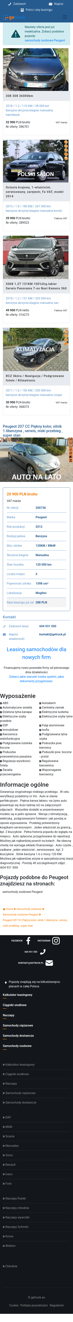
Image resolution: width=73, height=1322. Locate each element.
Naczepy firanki (14, 1198)
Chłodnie (10, 1266)
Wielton (9, 1246)
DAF (7, 1117)
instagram (49, 940)
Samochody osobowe (17, 1046)
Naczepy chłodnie (16, 1208)
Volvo (8, 1155)
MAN (7, 1127)
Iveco (8, 1174)
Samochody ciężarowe (18, 1025)
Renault (9, 1164)
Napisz (58, 4)
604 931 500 (47, 626)
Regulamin (57, 1305)
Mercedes (11, 1146)
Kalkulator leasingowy (17, 995)
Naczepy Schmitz (15, 1227)
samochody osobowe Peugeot (45, 40)
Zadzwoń (19, 4)
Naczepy (8, 1015)
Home (8, 909)
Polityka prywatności (34, 1305)
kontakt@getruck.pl (52, 634)
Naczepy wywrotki (16, 1217)
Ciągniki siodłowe (15, 1005)
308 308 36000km (19, 96)
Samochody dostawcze (18, 1035)
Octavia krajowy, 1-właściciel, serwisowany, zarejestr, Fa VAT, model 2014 (35, 192)
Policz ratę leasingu (39, 10)
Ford (7, 1183)
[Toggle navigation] (65, 17)
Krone (8, 1236)
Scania (8, 1136)
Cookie (13, 1305)
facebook (21, 940)
